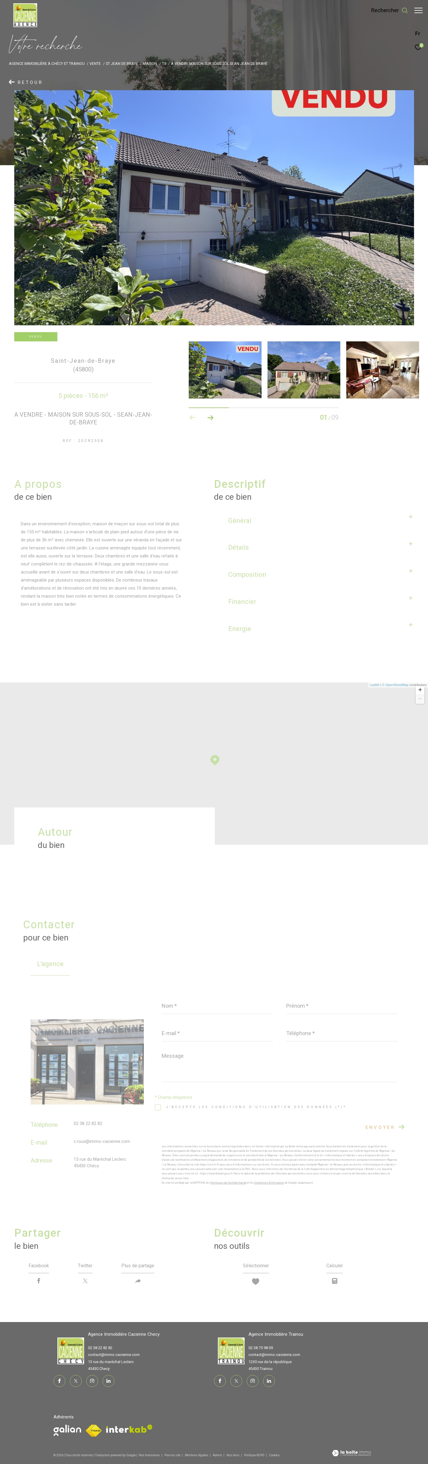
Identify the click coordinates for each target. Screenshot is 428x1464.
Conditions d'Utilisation (269, 1182)
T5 (164, 63)
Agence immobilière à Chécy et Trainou (47, 63)
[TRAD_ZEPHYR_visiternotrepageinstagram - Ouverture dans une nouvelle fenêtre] (92, 1381)
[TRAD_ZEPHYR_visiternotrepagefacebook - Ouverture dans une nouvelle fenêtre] (59, 1381)
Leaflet (375, 685)
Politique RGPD (254, 1455)
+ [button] (420, 690)
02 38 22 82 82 (88, 1123)
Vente (95, 63)
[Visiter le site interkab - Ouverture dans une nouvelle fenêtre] (129, 1429)
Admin (218, 1455)
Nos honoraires (149, 1455)
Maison (150, 63)
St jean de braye (122, 63)
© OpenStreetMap (395, 685)
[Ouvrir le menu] (418, 10)
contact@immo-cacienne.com (114, 1354)
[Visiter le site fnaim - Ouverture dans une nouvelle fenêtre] (67, 1430)
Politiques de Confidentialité (228, 1182)
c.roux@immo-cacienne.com (102, 1141)
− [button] (420, 699)
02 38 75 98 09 (260, 1348)
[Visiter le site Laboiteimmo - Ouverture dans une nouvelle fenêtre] (351, 1453)
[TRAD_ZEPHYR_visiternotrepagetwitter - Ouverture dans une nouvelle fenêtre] (76, 1381)
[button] (211, 417)
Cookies (274, 1455)
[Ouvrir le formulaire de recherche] (386, 10)
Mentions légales (197, 1455)
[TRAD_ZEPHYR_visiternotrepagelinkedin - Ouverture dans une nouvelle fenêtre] (108, 1381)
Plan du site (172, 1455)
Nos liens (233, 1455)
